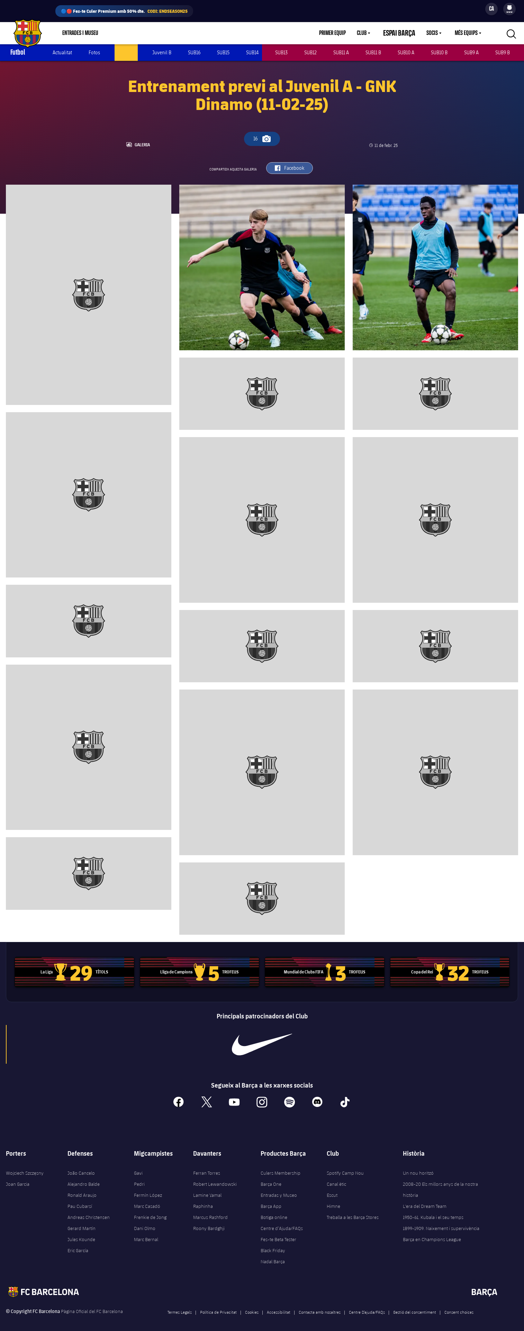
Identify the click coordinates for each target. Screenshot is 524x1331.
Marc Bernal (146, 1233)
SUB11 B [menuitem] (373, 52)
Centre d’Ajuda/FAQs (282, 1222)
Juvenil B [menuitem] (161, 52)
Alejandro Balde (83, 1178)
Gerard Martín (81, 1222)
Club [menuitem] (370, 33)
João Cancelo (81, 1167)
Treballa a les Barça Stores (353, 1211)
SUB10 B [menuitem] (439, 52)
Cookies (252, 1306)
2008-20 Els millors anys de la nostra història (440, 1183)
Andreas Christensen (88, 1211)
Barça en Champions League (432, 1233)
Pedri (139, 1178)
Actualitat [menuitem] (62, 52)
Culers (150, 33)
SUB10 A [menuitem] (406, 52)
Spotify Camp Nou (345, 1167)
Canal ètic (336, 1178)
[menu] (509, 9)
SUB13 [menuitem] (281, 52)
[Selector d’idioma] (491, 9)
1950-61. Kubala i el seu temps (433, 1211)
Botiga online (274, 1211)
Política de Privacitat (218, 1306)
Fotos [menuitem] (94, 52)
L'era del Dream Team (424, 1200)
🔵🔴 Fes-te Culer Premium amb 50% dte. (124, 11)
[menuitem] (509, 7)
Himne (333, 1200)
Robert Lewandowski (215, 1178)
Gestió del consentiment (414, 1306)
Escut (332, 1189)
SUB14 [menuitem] (252, 52)
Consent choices (458, 1306)
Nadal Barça (273, 1255)
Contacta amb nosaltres (320, 1306)
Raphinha (203, 1200)
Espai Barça (403, 33)
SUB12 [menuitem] (310, 52)
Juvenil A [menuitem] (126, 52)
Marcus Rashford (210, 1211)
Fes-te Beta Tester (278, 1233)
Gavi (138, 1167)
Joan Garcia (17, 1178)
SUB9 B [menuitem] (502, 52)
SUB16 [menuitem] (194, 52)
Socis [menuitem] (432, 33)
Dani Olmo (144, 1222)
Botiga (122, 33)
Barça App (271, 1200)
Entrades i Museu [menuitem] (80, 33)
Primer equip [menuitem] (340, 33)
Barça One (271, 1178)
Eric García (77, 1244)
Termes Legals (180, 1306)
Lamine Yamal (207, 1189)
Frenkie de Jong (150, 1211)
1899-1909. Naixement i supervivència (441, 1222)
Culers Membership (280, 1167)
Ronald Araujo (82, 1189)
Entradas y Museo (279, 1189)
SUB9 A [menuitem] (471, 52)
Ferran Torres (206, 1167)
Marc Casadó (147, 1200)
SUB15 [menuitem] (223, 52)
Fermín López (148, 1189)
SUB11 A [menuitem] (341, 52)
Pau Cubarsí (79, 1200)
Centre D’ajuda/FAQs (367, 1306)
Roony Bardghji (209, 1222)
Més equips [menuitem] (466, 33)
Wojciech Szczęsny (25, 1167)
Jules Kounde (81, 1233)
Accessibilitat (278, 1306)
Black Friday (273, 1244)
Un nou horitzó (418, 1167)
